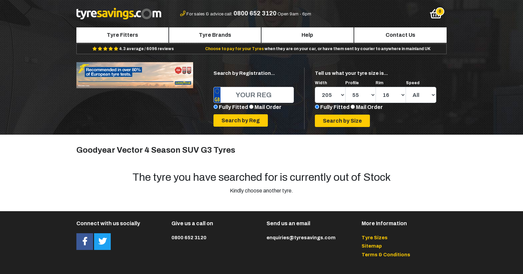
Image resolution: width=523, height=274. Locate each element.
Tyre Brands (215, 35)
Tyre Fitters (122, 35)
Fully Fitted (233, 107)
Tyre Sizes (375, 237)
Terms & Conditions (386, 254)
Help (307, 35)
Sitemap (372, 246)
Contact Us (400, 35)
